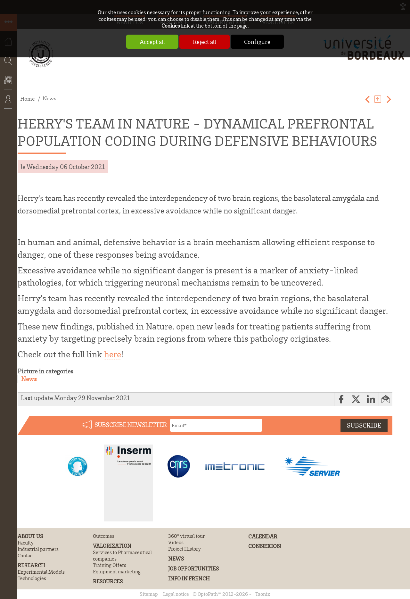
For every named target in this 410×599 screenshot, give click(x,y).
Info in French (189, 578)
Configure (257, 42)
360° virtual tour (186, 536)
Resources (108, 581)
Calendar (262, 536)
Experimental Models (41, 572)
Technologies (32, 578)
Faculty (26, 542)
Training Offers (109, 565)
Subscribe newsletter (130, 424)
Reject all (204, 42)
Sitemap (149, 594)
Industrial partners (38, 549)
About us (30, 536)
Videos (176, 542)
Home (27, 98)
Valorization (112, 545)
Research (31, 565)
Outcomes (103, 536)
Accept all (152, 42)
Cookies (170, 25)
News (8, 84)
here (112, 354)
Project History (184, 548)
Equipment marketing (117, 571)
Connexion (8, 103)
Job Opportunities (193, 568)
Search (6, 79)
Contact (26, 555)
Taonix (262, 594)
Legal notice (176, 594)
